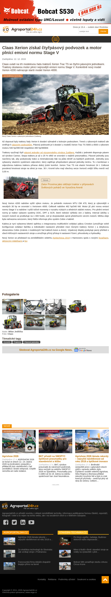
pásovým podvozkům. (22, 145)
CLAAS (7, 342)
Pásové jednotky (32, 342)
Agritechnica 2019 (61, 238)
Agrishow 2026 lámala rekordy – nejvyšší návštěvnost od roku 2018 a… (35, 538)
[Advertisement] (55, 388)
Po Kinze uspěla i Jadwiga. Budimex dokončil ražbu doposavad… (90, 538)
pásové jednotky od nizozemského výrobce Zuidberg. (49, 152)
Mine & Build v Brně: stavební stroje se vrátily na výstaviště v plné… (91, 550)
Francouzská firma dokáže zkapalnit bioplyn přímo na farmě (34, 563)
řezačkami (103, 238)
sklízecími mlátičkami (12, 241)
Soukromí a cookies (86, 579)
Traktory (17, 342)
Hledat (103, 31)
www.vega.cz (31, 592)
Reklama (52, 579)
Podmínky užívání (66, 579)
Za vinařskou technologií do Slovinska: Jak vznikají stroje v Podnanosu (35, 550)
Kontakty (42, 579)
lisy (25, 241)
